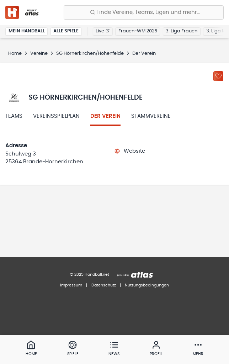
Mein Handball (27, 31)
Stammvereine (151, 116)
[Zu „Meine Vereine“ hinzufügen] (218, 76)
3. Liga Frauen (181, 31)
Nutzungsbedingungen (147, 285)
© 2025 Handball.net (89, 274)
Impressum (71, 285)
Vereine (39, 53)
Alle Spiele (66, 31)
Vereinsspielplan (56, 116)
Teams (13, 116)
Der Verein (105, 116)
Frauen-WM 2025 (137, 31)
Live (103, 31)
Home (15, 53)
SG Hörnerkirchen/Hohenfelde (90, 53)
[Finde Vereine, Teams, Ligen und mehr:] (144, 12)
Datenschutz (103, 285)
